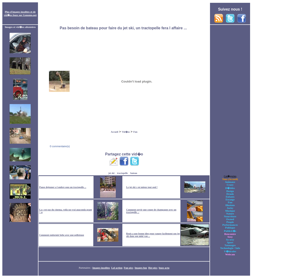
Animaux (230, 181)
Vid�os (126, 132)
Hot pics (152, 267)
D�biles (230, 188)
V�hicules (230, 251)
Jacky (230, 208)
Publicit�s (230, 230)
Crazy (230, 184)
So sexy (230, 239)
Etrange (230, 199)
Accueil (114, 132)
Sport (230, 242)
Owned (230, 219)
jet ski (112, 173)
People (230, 222)
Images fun (141, 267)
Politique (230, 227)
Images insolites (101, 267)
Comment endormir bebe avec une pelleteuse (61, 235)
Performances (230, 224)
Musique (230, 210)
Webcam (230, 254)
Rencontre (230, 234)
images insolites (21, 11)
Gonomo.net (30, 15)
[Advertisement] (124, 13)
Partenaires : (85, 267)
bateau (133, 173)
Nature (230, 213)
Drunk (230, 193)
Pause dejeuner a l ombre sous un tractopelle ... (62, 187)
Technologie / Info (230, 248)
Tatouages (230, 245)
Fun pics (128, 267)
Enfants (230, 196)
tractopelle (122, 173)
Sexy (230, 236)
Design (230, 191)
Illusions (230, 205)
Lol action (117, 267)
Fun (135, 132)
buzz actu (164, 267)
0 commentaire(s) (59, 146)
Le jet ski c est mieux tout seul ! (142, 187)
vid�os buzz (11, 15)
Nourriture (230, 216)
